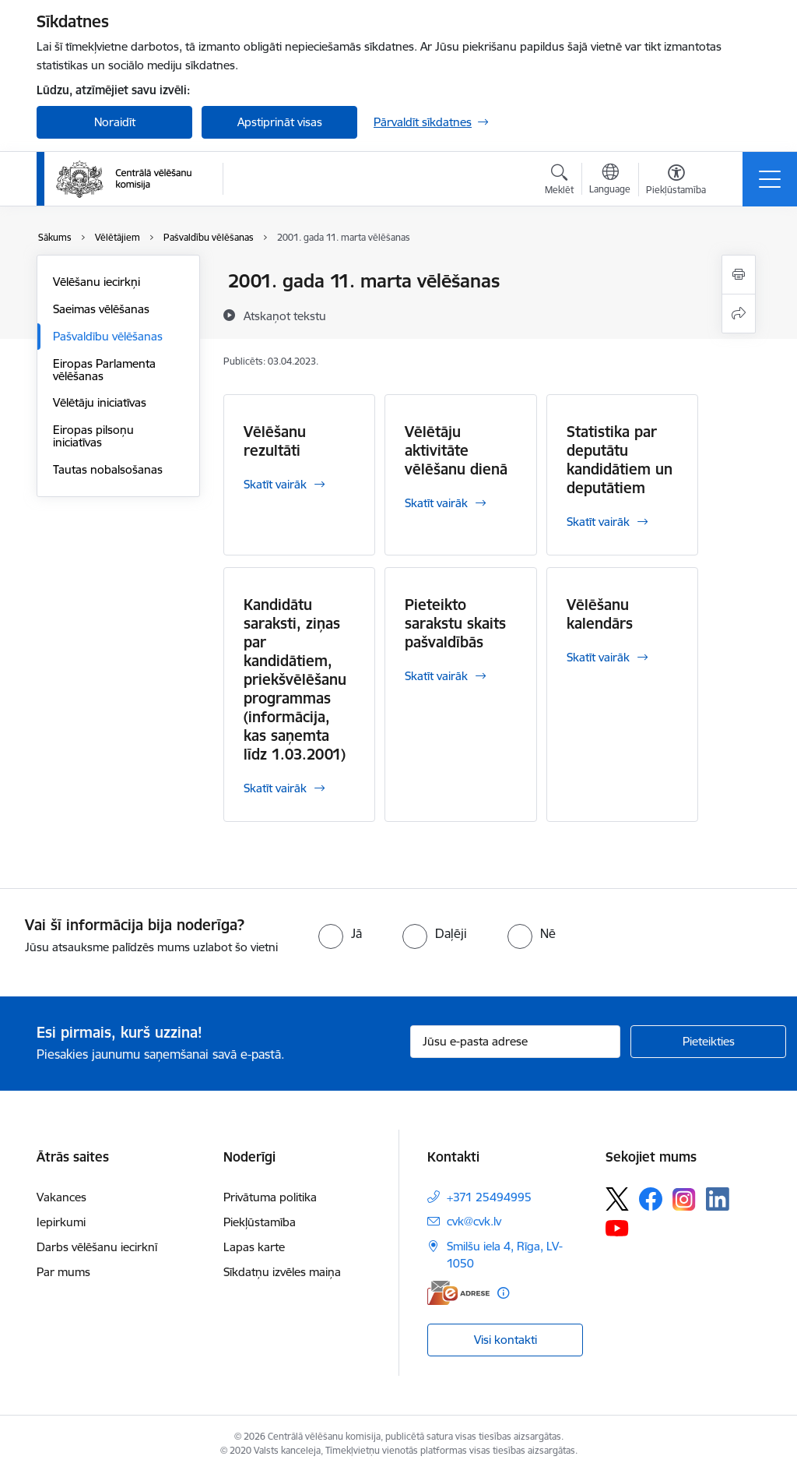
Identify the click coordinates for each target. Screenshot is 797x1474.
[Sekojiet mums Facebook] (650, 1199)
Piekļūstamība (259, 1222)
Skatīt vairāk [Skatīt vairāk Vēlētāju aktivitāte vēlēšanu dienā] (436, 502)
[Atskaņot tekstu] (285, 315)
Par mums (63, 1271)
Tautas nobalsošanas (108, 469)
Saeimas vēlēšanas (101, 309)
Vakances (61, 1197)
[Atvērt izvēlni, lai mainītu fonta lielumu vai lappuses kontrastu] (676, 181)
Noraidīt (114, 122)
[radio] (340, 933)
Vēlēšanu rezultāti (275, 441)
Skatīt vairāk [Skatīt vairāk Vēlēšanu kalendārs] (598, 657)
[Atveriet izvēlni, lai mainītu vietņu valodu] (609, 181)
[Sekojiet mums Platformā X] (617, 1199)
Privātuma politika (270, 1197)
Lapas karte (254, 1247)
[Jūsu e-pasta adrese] (515, 1041)
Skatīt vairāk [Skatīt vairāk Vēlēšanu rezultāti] (275, 484)
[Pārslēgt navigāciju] (770, 179)
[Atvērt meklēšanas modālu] (559, 181)
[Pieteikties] (708, 1041)
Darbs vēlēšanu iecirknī (97, 1247)
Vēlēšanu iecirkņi (96, 281)
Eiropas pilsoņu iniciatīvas (93, 436)
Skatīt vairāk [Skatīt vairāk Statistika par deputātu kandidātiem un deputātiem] (598, 521)
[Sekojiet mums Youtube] (617, 1227)
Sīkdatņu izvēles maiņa (282, 1271)
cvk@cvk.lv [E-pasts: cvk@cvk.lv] (474, 1221)
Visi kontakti (505, 1339)
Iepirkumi (61, 1222)
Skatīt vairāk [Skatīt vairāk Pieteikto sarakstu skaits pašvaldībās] (436, 675)
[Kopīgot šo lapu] (738, 313)
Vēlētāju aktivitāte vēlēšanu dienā (456, 450)
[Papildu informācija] (503, 1293)
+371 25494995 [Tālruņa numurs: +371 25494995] (489, 1197)
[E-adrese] (458, 1293)
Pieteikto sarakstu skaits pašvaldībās (455, 623)
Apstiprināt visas (279, 122)
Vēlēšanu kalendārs (600, 614)
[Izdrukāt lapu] (738, 275)
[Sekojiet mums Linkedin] (717, 1199)
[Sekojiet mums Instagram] (684, 1199)
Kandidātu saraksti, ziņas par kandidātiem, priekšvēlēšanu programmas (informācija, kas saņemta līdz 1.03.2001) (295, 679)
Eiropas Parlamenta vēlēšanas (104, 369)
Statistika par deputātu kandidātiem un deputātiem (619, 459)
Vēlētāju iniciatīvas (99, 402)
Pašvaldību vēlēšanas (108, 336)
